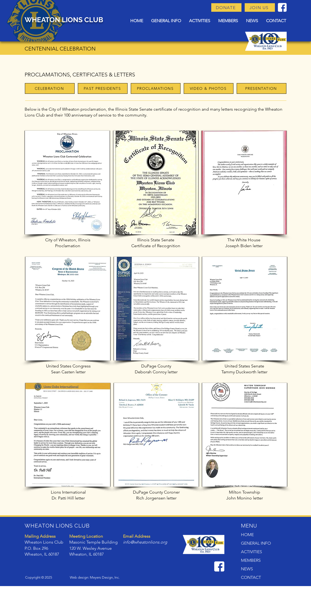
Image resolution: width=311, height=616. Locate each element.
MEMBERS (251, 560)
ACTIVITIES (251, 551)
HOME (247, 534)
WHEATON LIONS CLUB (64, 20)
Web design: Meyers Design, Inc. (95, 577)
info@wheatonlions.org (145, 542)
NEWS (247, 568)
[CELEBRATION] (50, 88)
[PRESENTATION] (261, 88)
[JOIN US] (260, 7)
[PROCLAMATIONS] (156, 88)
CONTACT (251, 577)
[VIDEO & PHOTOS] (208, 88)
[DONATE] (226, 7)
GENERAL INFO (256, 543)
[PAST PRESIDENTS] (103, 88)
